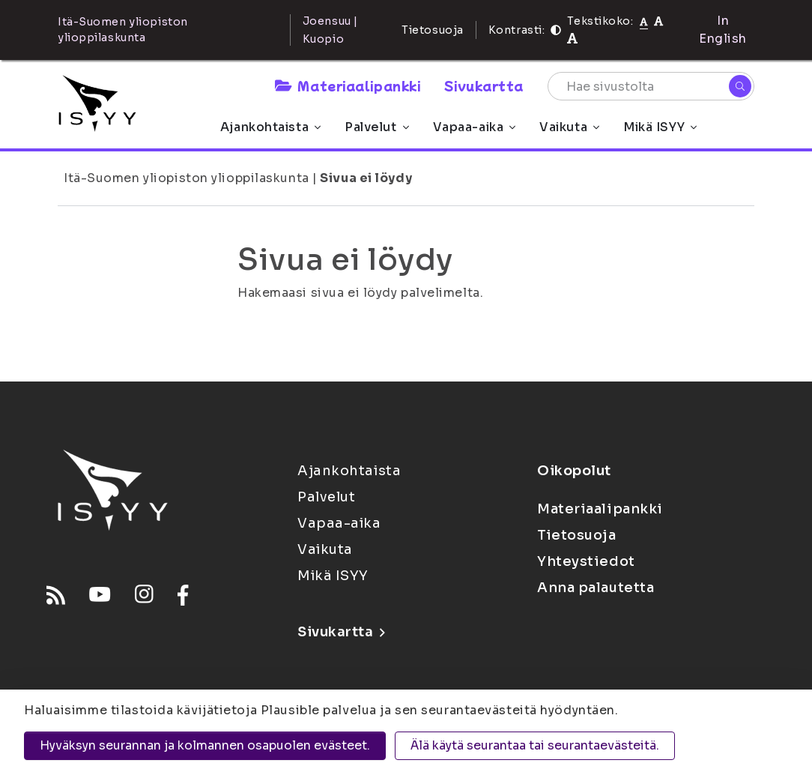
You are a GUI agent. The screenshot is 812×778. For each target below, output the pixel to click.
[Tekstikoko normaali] (644, 21)
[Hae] (740, 86)
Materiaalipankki (347, 85)
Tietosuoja (433, 30)
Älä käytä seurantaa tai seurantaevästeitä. (534, 745)
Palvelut (376, 127)
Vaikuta (569, 127)
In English (723, 29)
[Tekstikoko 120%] (572, 38)
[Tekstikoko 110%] (658, 20)
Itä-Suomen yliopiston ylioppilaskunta (186, 178)
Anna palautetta (595, 587)
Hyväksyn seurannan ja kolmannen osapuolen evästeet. (205, 745)
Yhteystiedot (586, 561)
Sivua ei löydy (366, 178)
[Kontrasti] (556, 30)
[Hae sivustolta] (651, 86)
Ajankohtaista (270, 127)
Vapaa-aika (474, 127)
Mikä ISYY (660, 127)
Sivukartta (484, 85)
